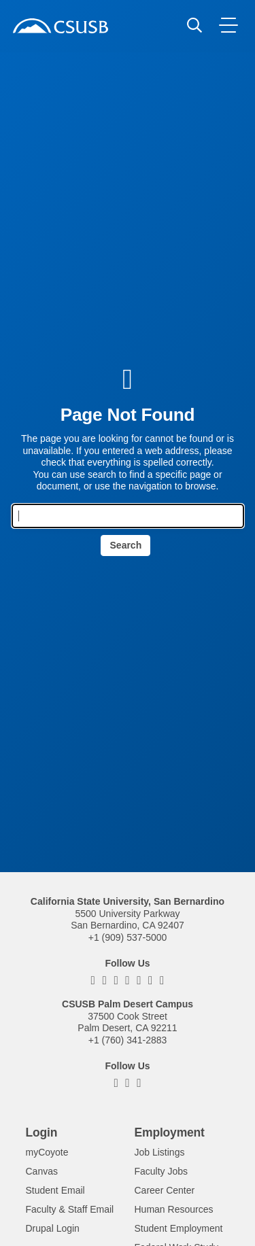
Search (126, 545)
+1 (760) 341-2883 (127, 1040)
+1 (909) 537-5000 (127, 937)
